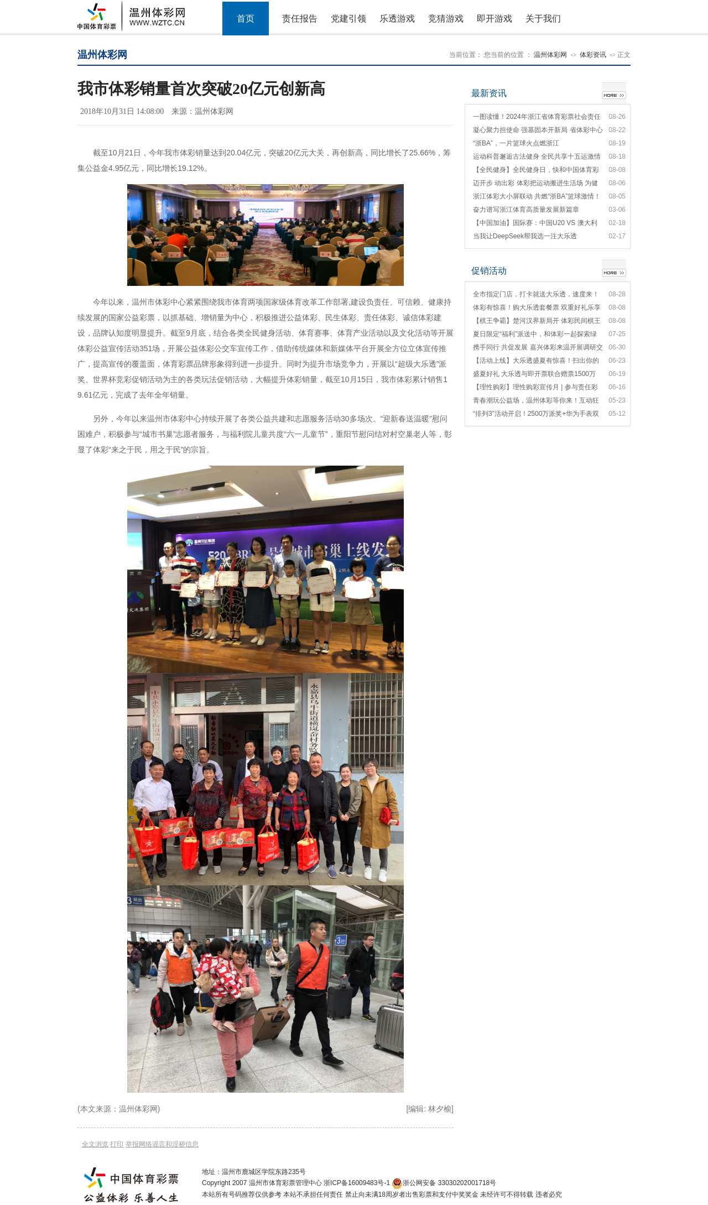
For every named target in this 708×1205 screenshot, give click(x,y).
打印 (116, 1144)
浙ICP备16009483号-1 (357, 1183)
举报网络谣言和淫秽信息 (162, 1144)
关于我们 (543, 18)
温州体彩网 (550, 55)
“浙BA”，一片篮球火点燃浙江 (516, 143)
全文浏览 (95, 1144)
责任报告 (299, 18)
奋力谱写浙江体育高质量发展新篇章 (526, 209)
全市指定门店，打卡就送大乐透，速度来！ (536, 294)
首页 (245, 18)
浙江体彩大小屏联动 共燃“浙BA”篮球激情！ (537, 196)
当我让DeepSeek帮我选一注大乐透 (525, 236)
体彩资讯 (593, 55)
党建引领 (348, 18)
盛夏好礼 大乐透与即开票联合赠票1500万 (534, 374)
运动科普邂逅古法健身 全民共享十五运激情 (537, 156)
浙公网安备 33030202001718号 (449, 1183)
